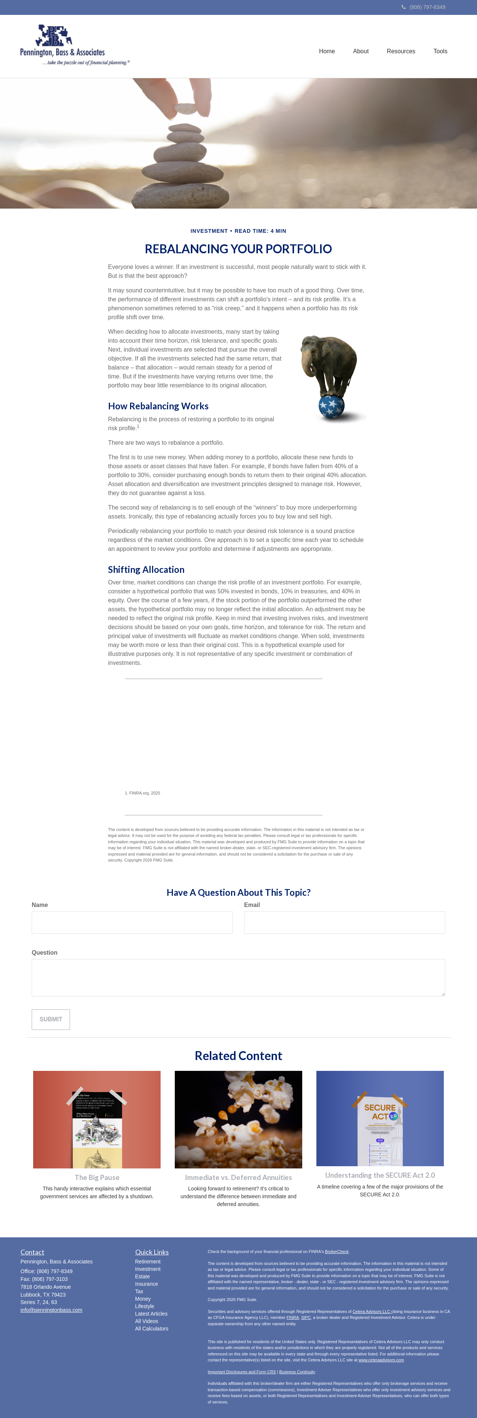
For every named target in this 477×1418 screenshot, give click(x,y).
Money (143, 1299)
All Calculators (151, 1329)
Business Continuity (297, 1372)
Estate (142, 1276)
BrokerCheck (337, 1251)
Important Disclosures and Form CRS (242, 1372)
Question (44, 952)
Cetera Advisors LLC (372, 1311)
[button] (359, 46)
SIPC (306, 1317)
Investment (148, 1269)
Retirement (148, 1262)
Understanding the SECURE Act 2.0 (380, 1175)
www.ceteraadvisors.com (381, 1360)
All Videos (146, 1321)
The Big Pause (97, 1177)
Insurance (146, 1284)
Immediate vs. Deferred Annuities (238, 1177)
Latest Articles (151, 1314)
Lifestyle (144, 1306)
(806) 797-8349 (423, 7)
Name (40, 905)
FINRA (293, 1317)
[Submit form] (51, 1019)
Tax (139, 1291)
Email (252, 905)
